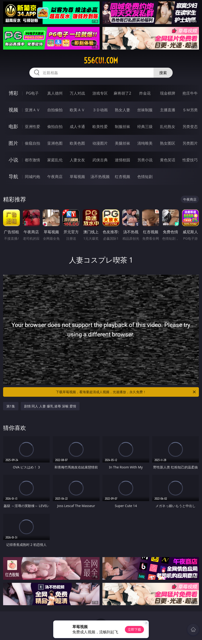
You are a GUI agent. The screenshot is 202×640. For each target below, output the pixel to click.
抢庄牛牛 (190, 93)
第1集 (10, 406)
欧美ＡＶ (77, 109)
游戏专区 (100, 93)
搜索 (163, 72)
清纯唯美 (145, 143)
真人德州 (55, 93)
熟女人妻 (122, 109)
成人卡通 (77, 126)
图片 (13, 143)
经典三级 (145, 126)
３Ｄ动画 (100, 109)
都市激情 (32, 160)
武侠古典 (100, 160)
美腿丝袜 (122, 143)
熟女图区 (167, 143)
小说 (13, 160)
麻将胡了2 (122, 93)
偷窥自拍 (32, 143)
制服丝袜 (122, 126)
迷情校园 (122, 160)
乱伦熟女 (167, 126)
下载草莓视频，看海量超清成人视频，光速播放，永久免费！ (126, 392)
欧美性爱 (100, 126)
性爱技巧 (190, 160)
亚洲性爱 (32, 126)
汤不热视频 (100, 176)
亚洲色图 (55, 143)
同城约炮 (32, 176)
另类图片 (190, 143)
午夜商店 (55, 176)
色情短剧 (145, 176)
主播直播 (167, 109)
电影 (13, 126)
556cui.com (101, 60)
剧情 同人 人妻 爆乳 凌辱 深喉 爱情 (50, 406)
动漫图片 (100, 143)
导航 (13, 176)
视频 (13, 110)
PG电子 (32, 93)
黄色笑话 (167, 160)
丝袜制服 (145, 109)
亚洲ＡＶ (32, 109)
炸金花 (145, 93)
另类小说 (145, 160)
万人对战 (77, 93)
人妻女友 (77, 160)
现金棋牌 (167, 93)
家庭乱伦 (55, 160)
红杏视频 (122, 176)
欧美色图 (77, 143)
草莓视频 (77, 176)
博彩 (13, 93)
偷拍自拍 (55, 126)
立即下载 (134, 629)
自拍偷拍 (55, 109)
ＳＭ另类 (190, 109)
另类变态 (190, 126)
